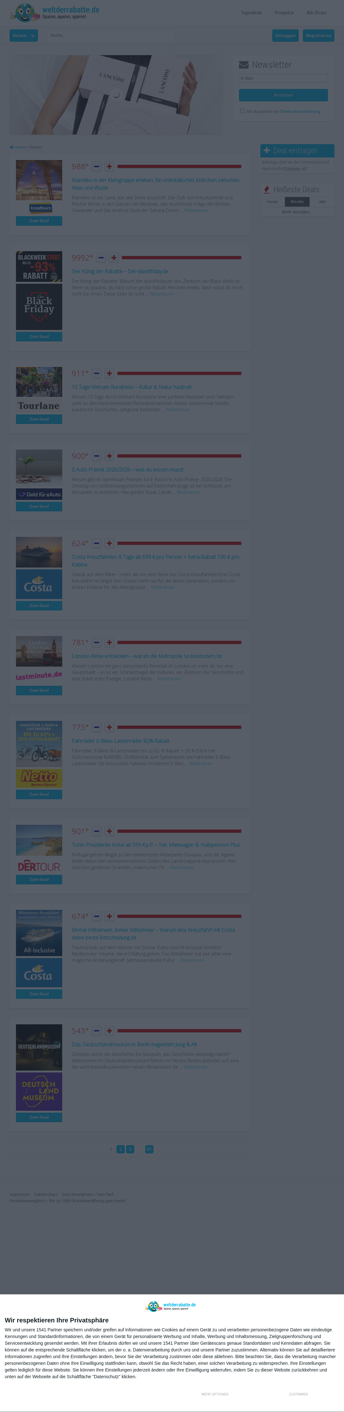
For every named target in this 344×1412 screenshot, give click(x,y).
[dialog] (172, 1353)
